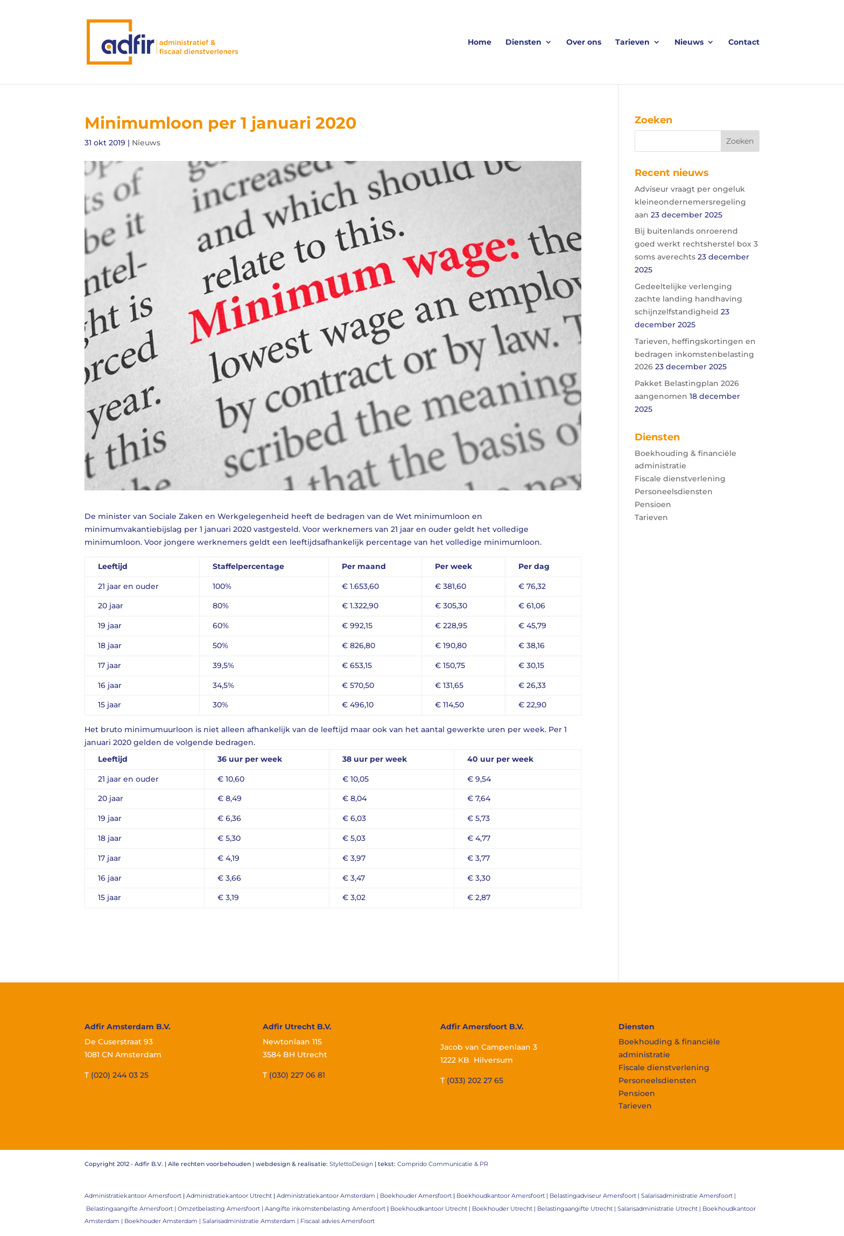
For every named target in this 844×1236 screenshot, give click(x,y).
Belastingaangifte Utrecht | (577, 1208)
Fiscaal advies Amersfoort (337, 1221)
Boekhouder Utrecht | (504, 1208)
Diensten (523, 42)
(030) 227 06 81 (297, 1075)
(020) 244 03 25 (120, 1075)
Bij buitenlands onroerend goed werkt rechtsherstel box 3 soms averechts (696, 244)
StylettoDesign (351, 1164)
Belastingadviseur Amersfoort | (595, 1195)
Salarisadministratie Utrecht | (659, 1208)
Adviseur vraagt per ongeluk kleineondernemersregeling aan (690, 202)
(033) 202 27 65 (475, 1080)
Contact (743, 42)
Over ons (583, 42)
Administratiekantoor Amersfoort (133, 1195)
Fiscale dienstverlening (680, 478)
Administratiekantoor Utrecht (229, 1195)
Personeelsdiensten (674, 491)
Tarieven (632, 42)
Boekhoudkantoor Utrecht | (431, 1208)
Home (479, 42)
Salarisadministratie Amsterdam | (251, 1221)
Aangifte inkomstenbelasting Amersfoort (325, 1208)
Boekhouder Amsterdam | (163, 1221)
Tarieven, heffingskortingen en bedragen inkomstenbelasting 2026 (695, 354)
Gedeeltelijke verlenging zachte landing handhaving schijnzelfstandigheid (688, 299)
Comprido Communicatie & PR (442, 1164)
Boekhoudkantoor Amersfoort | (503, 1195)
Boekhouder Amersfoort (416, 1195)
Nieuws (689, 42)
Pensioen (653, 504)
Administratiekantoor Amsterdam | (328, 1195)
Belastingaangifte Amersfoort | (132, 1208)
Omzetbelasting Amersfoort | (221, 1208)
